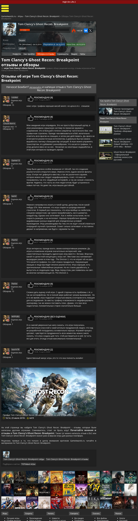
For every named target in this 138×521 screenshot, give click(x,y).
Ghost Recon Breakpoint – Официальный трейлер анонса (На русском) (124, 156)
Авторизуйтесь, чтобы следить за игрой (82, 24)
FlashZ (14, 238)
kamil (14, 195)
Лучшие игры (13, 516)
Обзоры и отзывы (45, 53)
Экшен (22, 40)
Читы (82, 53)
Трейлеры (79, 518)
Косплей (123, 518)
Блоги (122, 516)
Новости (17, 53)
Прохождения (35, 516)
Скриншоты (62, 53)
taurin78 (15, 348)
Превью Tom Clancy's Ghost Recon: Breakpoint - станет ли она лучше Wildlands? (46, 413)
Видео (74, 53)
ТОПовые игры (36, 462)
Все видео (79, 516)
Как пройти (29, 53)
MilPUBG (15, 315)
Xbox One (68, 44)
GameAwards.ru (8, 16)
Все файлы (102, 516)
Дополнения (102, 518)
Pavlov (14, 282)
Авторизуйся (35, 86)
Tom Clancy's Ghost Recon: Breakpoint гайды (30, 457)
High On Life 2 (69, 2)
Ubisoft (22, 48)
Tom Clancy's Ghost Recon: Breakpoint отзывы (69, 457)
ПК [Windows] (24, 44)
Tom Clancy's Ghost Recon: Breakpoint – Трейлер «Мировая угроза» (123, 129)
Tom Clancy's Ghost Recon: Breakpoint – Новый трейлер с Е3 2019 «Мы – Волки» (124, 142)
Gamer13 (15, 159)
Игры (20, 16)
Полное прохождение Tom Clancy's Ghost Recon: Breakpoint (125, 111)
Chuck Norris (17, 115)
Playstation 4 (47, 44)
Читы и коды (35, 518)
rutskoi (14, 96)
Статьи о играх (59, 518)
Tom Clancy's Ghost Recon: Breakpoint (42, 16)
